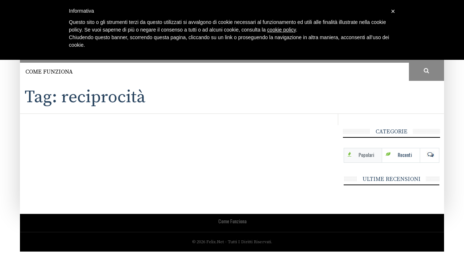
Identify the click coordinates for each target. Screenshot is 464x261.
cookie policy (281, 30)
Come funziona (49, 71)
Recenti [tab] (405, 154)
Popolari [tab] (366, 154)
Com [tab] (429, 154)
